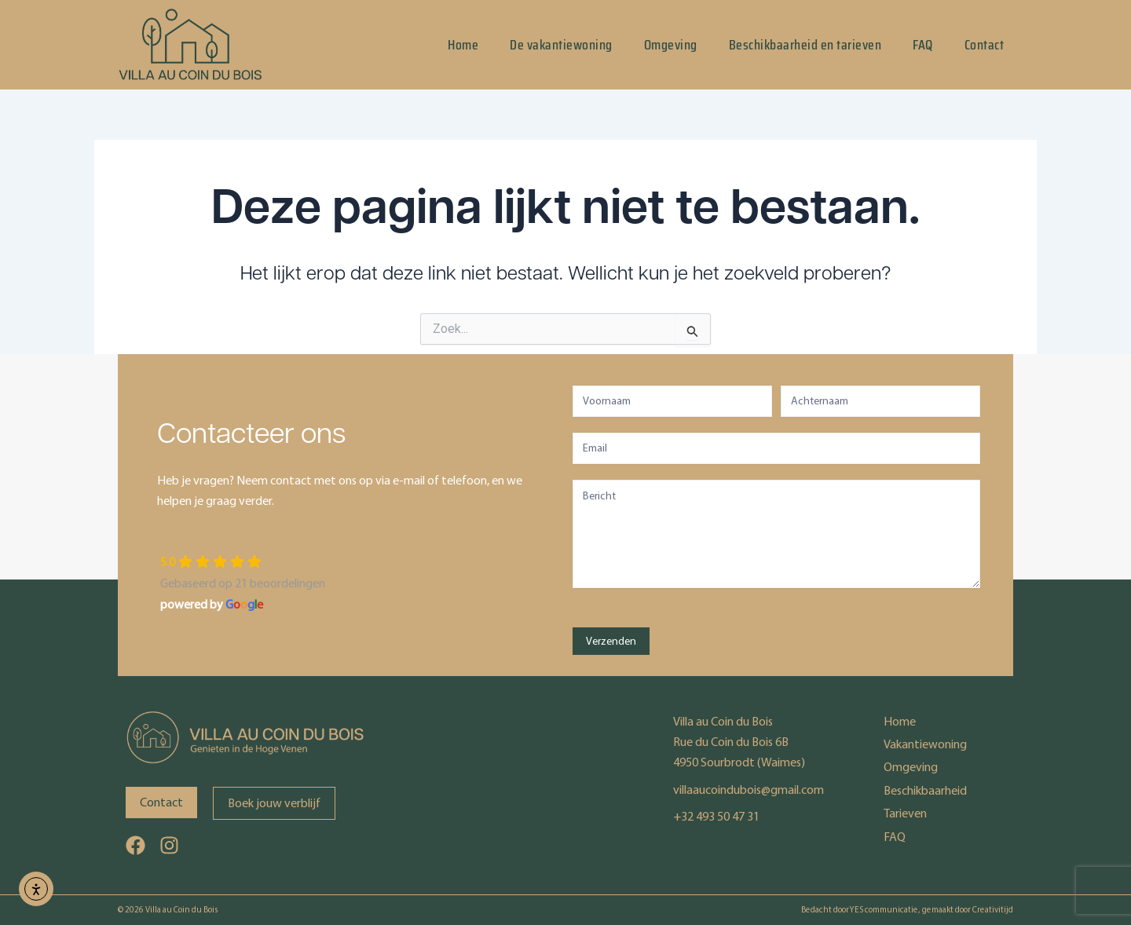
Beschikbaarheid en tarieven (805, 45)
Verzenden (611, 641)
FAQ (923, 45)
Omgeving (670, 45)
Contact (984, 45)
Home (463, 45)
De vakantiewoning (561, 45)
